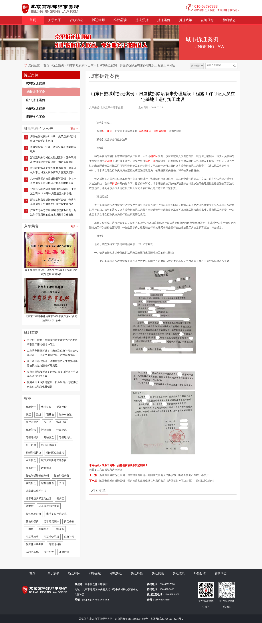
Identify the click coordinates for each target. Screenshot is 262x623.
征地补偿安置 (61, 475)
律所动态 (229, 20)
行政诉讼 (76, 20)
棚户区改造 (32, 422)
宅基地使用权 (51, 536)
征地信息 (207, 20)
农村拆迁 (46, 468)
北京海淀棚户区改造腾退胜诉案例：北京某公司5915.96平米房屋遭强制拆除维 (53, 191)
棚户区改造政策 (55, 452)
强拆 (38, 414)
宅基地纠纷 (55, 544)
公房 (61, 483)
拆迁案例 (163, 20)
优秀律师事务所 (35, 544)
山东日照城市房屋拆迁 (109, 469)
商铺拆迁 (49, 437)
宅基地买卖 (32, 437)
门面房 (29, 529)
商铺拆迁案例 (35, 108)
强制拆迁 (31, 483)
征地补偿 (31, 429)
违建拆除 (64, 552)
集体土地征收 (33, 513)
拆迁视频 (158, 573)
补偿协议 (44, 529)
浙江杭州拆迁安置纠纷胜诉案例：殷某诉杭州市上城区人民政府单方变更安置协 (53, 170)
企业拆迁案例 (35, 100)
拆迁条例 (69, 521)
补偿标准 (200, 573)
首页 (32, 20)
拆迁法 (47, 422)
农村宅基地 (32, 552)
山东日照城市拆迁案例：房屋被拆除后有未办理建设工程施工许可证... (132, 65)
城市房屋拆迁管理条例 (54, 460)
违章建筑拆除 (51, 521)
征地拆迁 (31, 407)
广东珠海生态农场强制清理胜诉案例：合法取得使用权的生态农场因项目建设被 (53, 212)
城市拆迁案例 (76, 65)
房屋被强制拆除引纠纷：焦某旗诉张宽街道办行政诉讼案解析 (53, 138)
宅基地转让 (65, 437)
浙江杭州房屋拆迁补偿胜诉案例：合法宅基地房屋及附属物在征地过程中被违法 (53, 201)
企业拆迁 (31, 460)
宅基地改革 (32, 536)
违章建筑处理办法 (36, 491)
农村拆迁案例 (35, 83)
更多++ (74, 128)
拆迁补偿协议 (33, 452)
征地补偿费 (32, 521)
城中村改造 (65, 414)
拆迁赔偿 (31, 445)
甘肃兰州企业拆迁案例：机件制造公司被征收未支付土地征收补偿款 (52, 384)
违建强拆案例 (35, 117)
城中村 (29, 506)
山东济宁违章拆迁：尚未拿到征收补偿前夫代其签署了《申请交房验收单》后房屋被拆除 (52, 352)
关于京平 (54, 20)
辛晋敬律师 (160, 131)
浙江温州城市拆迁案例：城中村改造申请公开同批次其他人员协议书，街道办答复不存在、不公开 (154, 475)
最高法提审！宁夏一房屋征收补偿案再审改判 (53, 149)
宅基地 (50, 414)
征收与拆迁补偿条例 (37, 475)
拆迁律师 (98, 20)
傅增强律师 (144, 131)
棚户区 (60, 498)
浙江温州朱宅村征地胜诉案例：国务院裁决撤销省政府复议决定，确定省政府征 (53, 159)
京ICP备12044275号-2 (171, 618)
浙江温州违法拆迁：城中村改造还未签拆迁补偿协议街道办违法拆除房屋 (52, 363)
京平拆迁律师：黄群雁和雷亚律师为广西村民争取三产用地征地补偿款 (52, 342)
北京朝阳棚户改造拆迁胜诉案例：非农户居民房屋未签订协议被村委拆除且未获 (53, 180)
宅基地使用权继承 (49, 506)
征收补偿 (69, 536)
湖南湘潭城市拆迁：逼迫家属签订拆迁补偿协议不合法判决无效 (52, 374)
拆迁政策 (185, 20)
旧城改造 (59, 529)
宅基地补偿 (47, 483)
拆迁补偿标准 (48, 445)
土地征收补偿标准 (56, 513)
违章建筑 (61, 429)
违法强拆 (141, 20)
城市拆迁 (31, 468)
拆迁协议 (49, 552)
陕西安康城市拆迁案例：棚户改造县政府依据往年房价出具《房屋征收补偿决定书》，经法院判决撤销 (156, 480)
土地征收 (46, 407)
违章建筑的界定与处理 (38, 498)
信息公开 (150, 161)
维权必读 (120, 20)
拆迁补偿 (61, 407)
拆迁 (28, 414)
